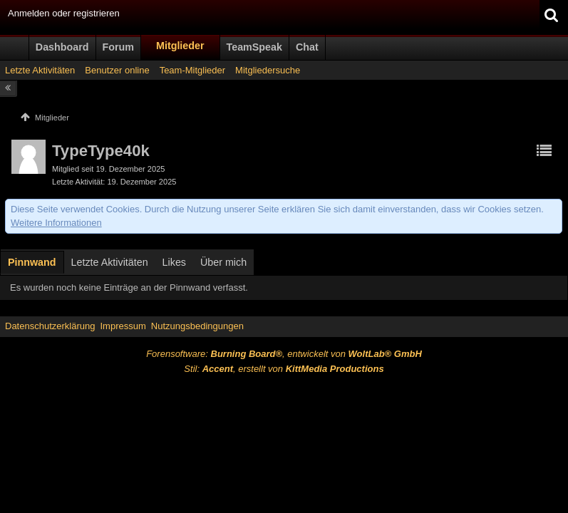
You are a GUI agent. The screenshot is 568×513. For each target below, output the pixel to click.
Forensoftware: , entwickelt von (284, 353)
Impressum (122, 326)
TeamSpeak (254, 47)
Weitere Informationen (56, 222)
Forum (118, 47)
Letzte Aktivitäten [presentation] (109, 262)
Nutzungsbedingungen (197, 326)
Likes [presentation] (174, 262)
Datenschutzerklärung (50, 326)
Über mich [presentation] (223, 262)
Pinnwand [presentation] (32, 262)
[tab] (32, 264)
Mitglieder (180, 45)
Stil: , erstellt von (283, 368)
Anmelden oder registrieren (64, 13)
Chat (307, 47)
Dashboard (62, 47)
